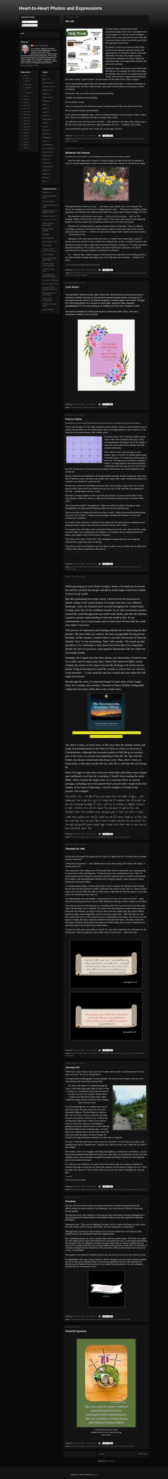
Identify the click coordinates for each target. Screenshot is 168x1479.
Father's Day (47, 97)
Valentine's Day (102, 407)
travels (143, 1189)
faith (89, 1189)
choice (45, 141)
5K (43, 76)
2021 (25, 108)
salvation (68, 141)
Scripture (131, 273)
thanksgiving (69, 1055)
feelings (45, 177)
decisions (46, 174)
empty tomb (83, 1446)
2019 (25, 114)
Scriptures (75, 141)
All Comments (28, 25)
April (27, 78)
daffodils (91, 273)
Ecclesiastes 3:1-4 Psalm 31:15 (105, 273)
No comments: (91, 135)
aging (44, 112)
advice (45, 105)
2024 (25, 99)
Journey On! (72, 1067)
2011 (25, 139)
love (95, 407)
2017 (25, 121)
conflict (45, 159)
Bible (72, 138)
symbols (121, 1446)
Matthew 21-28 (130, 138)
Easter (93, 138)
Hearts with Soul (48, 238)
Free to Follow (73, 419)
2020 (25, 111)
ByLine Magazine (48, 201)
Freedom (70, 1201)
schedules (68, 569)
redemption (105, 1446)
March (27, 85)
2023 (25, 102)
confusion (46, 163)
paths (125, 1189)
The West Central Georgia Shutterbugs (50, 288)
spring (77, 275)
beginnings (46, 119)
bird (44, 126)
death (44, 170)
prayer (116, 837)
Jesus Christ (97, 1446)
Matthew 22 (140, 1053)
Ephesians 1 (86, 837)
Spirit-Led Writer (48, 254)
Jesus (114, 138)
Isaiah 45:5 (116, 1189)
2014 (25, 130)
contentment (47, 166)
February (28, 88)
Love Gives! (72, 287)
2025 (25, 96)
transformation (129, 1446)
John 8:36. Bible (119, 1319)
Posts (25, 22)
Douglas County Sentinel (48, 230)
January (28, 92)
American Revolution (77, 1319)
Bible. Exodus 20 (84, 1053)
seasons (137, 273)
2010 (25, 142)
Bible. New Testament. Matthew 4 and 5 (92, 567)
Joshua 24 (128, 1053)
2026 (25, 76)
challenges (46, 137)
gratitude (117, 1053)
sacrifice (127, 1319)
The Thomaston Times (50, 284)
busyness (46, 134)
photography (123, 273)
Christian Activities (49, 216)
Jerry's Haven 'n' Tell (50, 242)
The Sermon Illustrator (50, 280)
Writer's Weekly (48, 309)
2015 (25, 127)
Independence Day (102, 1319)
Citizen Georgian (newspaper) (48, 224)
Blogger (94, 1474)
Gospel (101, 138)
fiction (45, 181)
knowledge (102, 837)
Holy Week (108, 138)
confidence (46, 156)
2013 (25, 133)
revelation (122, 837)
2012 (25, 136)
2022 (25, 105)
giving (91, 407)
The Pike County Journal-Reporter (48, 264)
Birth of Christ (47, 83)
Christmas (77, 837)
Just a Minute (47, 245)
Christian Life (78, 138)
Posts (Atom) (110, 1461)
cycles (86, 273)
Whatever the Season (77, 152)
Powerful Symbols (76, 1331)
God (97, 138)
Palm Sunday (139, 138)
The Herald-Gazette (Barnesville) (49, 259)
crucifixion (87, 138)
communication (48, 148)
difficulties (84, 1189)
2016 (25, 124)
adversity (46, 101)
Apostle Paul (74, 1053)
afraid (44, 108)
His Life (69, 21)
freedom (92, 1319)
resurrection (114, 1446)
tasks (74, 569)
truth (127, 837)
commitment (47, 145)
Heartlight (46, 234)
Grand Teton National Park (103, 1189)
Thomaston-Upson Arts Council (49, 294)
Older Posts (142, 1454)
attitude (45, 115)
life (122, 1189)
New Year (137, 567)
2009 (25, 145)
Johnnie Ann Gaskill (40, 45)
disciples (116, 567)
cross (72, 1446)
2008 (25, 148)
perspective (110, 837)
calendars (109, 567)
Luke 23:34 (120, 138)
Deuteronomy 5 (105, 1053)
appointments (74, 567)
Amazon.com (47, 192)
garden (90, 1446)
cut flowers (85, 407)
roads (138, 1189)
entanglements (124, 567)
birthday (45, 130)
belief (44, 123)
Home (101, 1454)
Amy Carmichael (75, 407)
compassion (47, 152)
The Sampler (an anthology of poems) (50, 275)
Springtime (83, 275)
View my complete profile (29, 65)
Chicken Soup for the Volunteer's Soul (50, 211)
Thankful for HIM (75, 848)
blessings (77, 1189)
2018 (25, 117)
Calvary (86, 1319)
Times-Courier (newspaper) (47, 299)
